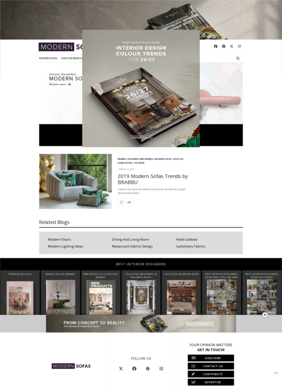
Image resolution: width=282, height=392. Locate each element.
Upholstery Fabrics (190, 246)
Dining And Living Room (130, 239)
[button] (277, 299)
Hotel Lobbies (186, 239)
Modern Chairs (59, 239)
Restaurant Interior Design (132, 246)
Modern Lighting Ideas (65, 246)
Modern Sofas (48, 58)
